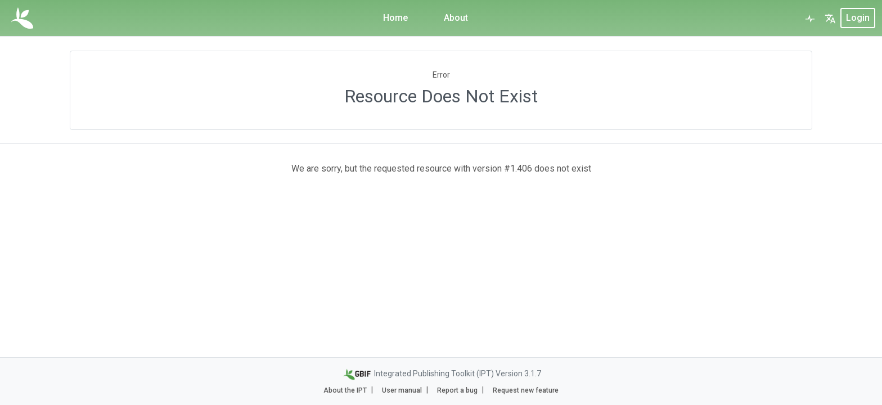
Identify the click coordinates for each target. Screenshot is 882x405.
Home (395, 17)
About (456, 17)
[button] (830, 18)
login (858, 17)
